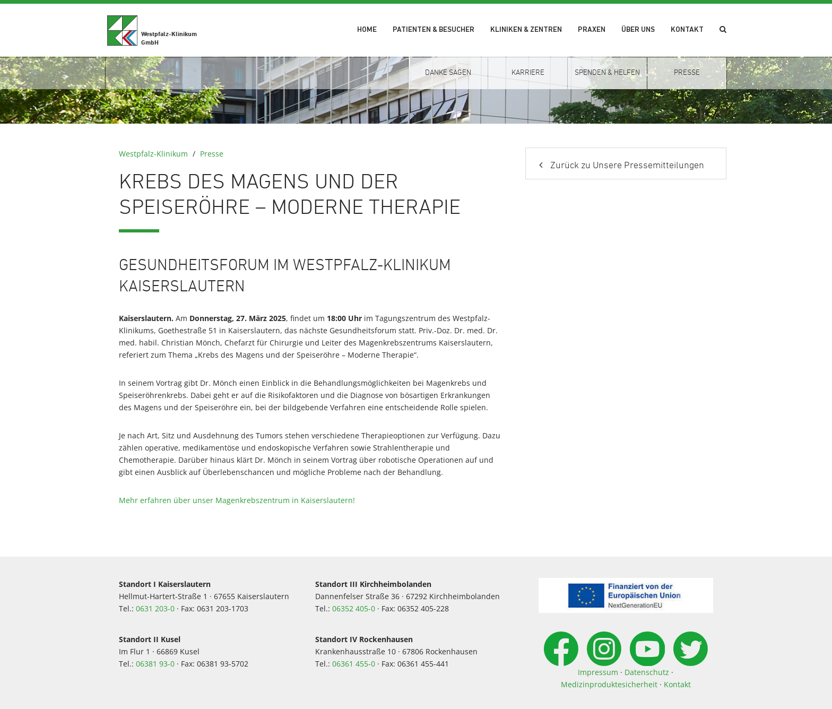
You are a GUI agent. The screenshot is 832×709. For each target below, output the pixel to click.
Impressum (598, 672)
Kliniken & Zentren (526, 30)
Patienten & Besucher (433, 30)
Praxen (591, 30)
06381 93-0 (155, 664)
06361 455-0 (353, 664)
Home (367, 30)
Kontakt (687, 30)
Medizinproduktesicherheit (609, 684)
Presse (211, 154)
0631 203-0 (155, 608)
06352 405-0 (353, 608)
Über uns (638, 30)
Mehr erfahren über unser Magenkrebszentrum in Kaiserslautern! (237, 500)
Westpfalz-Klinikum (153, 154)
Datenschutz (647, 672)
